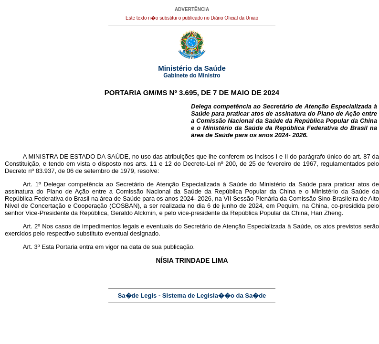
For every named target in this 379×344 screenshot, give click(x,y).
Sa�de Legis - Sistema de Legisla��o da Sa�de (192, 295)
